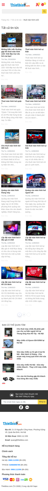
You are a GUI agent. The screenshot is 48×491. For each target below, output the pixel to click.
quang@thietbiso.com (19, 440)
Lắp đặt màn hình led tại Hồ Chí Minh (11, 283)
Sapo (35, 486)
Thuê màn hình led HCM (35, 101)
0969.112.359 (22, 436)
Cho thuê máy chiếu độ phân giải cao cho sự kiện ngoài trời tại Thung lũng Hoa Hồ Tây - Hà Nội (30, 331)
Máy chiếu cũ (6, 15)
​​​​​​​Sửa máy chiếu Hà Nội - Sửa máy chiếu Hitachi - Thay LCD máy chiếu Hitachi (32, 367)
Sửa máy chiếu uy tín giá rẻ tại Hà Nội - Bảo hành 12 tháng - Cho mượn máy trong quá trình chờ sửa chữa (31, 355)
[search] (44, 11)
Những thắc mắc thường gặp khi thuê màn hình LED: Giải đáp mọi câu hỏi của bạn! (11, 52)
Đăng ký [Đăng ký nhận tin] (42, 402)
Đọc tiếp (4, 79)
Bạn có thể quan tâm (13, 325)
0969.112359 (13, 460)
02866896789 (14, 465)
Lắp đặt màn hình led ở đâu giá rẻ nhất (10, 238)
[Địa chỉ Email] (24, 402)
